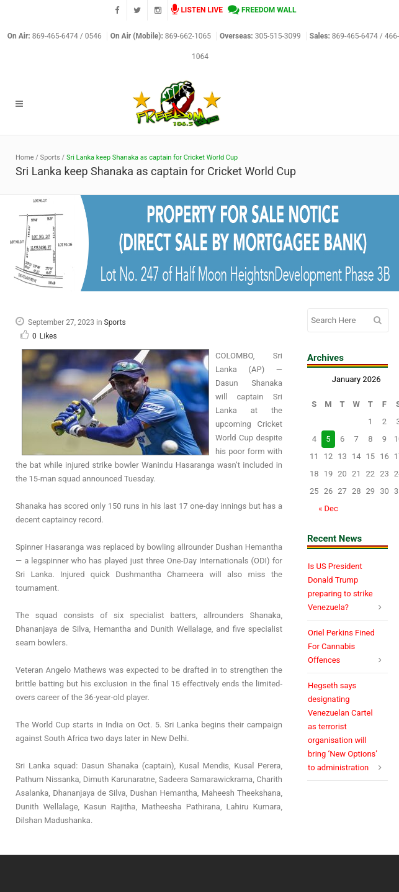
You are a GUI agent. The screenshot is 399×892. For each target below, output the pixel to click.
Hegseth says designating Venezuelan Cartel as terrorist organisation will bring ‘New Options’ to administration (342, 726)
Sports (50, 157)
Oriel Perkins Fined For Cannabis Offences (341, 646)
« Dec (328, 508)
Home (25, 157)
